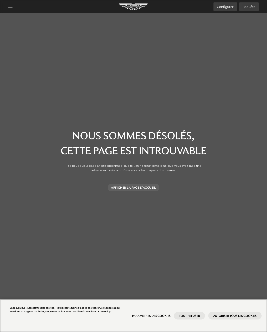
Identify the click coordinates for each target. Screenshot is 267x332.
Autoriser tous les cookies (235, 319)
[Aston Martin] (133, 6)
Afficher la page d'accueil (133, 187)
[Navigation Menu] (10, 7)
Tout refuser (189, 319)
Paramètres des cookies (151, 319)
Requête (249, 6)
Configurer (225, 6)
